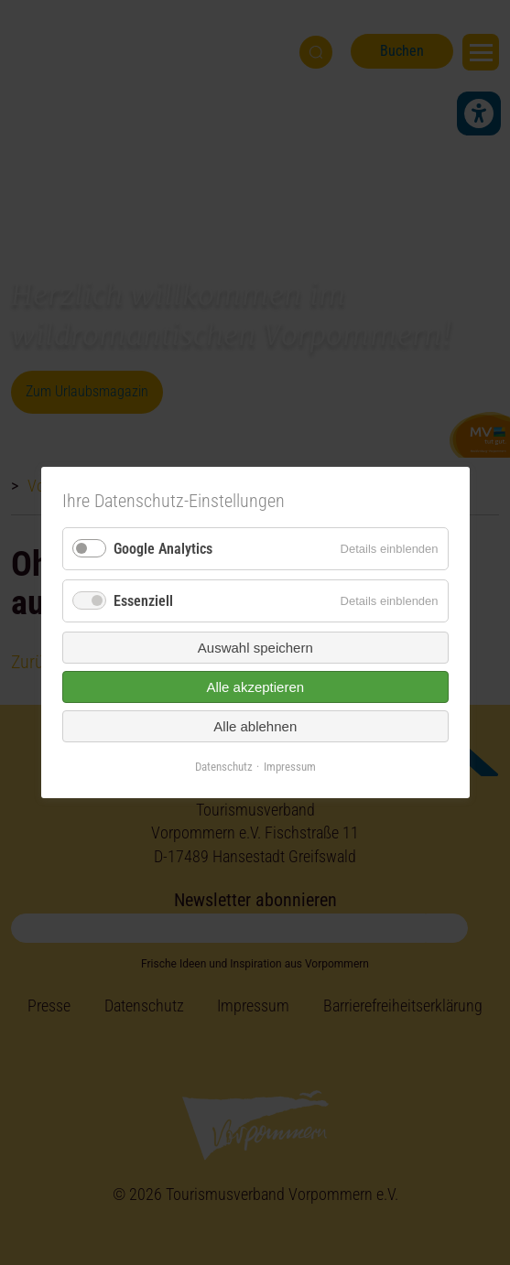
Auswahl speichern (255, 647)
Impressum (290, 766)
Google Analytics (163, 548)
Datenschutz (224, 766)
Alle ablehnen (255, 726)
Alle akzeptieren (255, 687)
